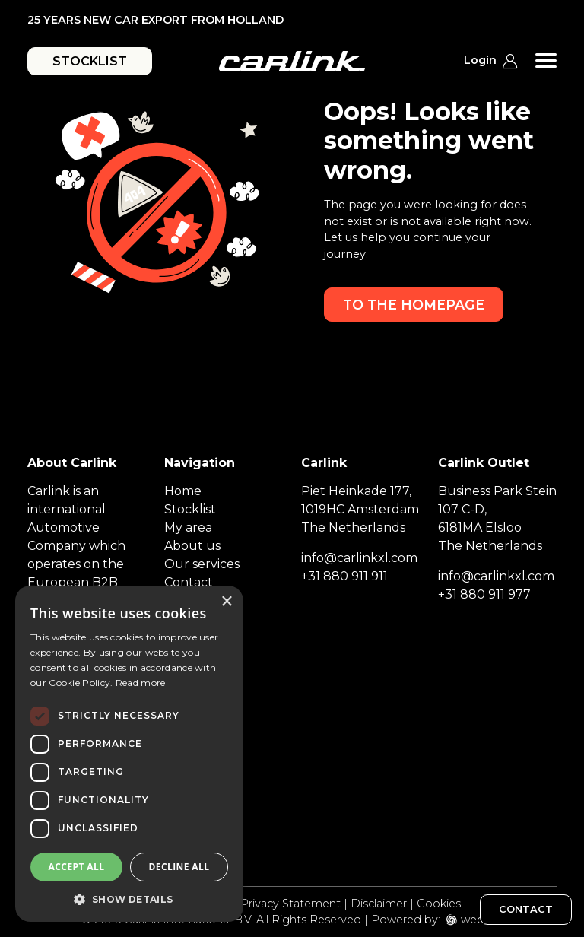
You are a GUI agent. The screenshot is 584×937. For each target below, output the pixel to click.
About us (192, 545)
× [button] (226, 602)
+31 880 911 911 (344, 576)
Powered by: (405, 919)
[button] (129, 899)
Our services (202, 564)
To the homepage (413, 305)
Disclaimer (379, 903)
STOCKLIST (89, 61)
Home (183, 491)
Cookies (439, 903)
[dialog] (129, 754)
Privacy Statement (290, 903)
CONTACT (526, 909)
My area (188, 527)
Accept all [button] (77, 866)
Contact (188, 582)
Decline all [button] (179, 866)
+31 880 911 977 (484, 594)
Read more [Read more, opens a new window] (141, 682)
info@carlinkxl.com (359, 558)
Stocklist (190, 509)
